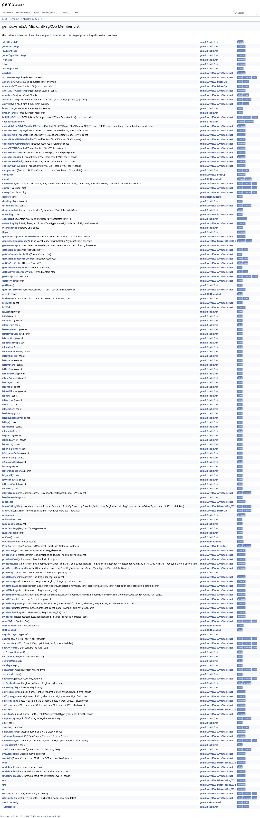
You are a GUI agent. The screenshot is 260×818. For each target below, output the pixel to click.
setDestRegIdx (10, 656)
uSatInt (6, 793)
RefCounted (9, 625)
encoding (7, 214)
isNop (5, 422)
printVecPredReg (11, 612)
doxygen (50, 816)
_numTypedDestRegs (14, 55)
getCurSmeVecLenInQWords (18, 258)
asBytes (6, 103)
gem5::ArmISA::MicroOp (213, 81)
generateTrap (10, 245)
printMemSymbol (12, 585)
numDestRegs (10, 523)
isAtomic (7, 311)
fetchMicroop (10, 227)
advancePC (8, 81)
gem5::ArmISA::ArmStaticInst (216, 72)
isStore (6, 466)
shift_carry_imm (11, 691)
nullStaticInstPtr (11, 519)
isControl (7, 324)
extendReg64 (9, 223)
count (5, 179)
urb (4, 784)
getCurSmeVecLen (12, 249)
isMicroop (7, 413)
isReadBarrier (10, 439)
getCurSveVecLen (12, 263)
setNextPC (8, 678)
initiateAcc (8, 298)
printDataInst (10, 559)
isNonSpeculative (12, 417)
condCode (8, 174)
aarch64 (6, 72)
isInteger (7, 382)
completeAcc (9, 170)
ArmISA (15, 19)
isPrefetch (8, 426)
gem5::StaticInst (209, 42)
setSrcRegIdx (9, 687)
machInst (7, 501)
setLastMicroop (11, 674)
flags (5, 232)
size (4, 722)
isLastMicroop (10, 391)
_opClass (7, 59)
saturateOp (8, 643)
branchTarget (10, 108)
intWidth (7, 307)
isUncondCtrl (9, 479)
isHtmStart (8, 364)
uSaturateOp (9, 797)
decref (6, 196)
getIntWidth (9, 280)
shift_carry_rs (10, 696)
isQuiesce (7, 435)
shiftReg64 (8, 714)
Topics (36, 12)
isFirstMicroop (10, 342)
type (4, 762)
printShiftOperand (12, 603)
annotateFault (10, 95)
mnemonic (8, 515)
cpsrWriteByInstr (12, 183)
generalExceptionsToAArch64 (18, 236)
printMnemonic (11, 594)
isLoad (6, 395)
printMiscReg (10, 590)
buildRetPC (8, 117)
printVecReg (9, 616)
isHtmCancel (9, 355)
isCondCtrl (8, 320)
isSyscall (7, 475)
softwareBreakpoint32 (15, 736)
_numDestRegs (10, 46)
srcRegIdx (8, 744)
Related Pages (23, 12)
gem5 (5, 19)
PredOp (6, 546)
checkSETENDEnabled (14, 148)
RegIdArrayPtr (10, 634)
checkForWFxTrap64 (13, 134)
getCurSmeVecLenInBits (16, 254)
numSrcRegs (9, 532)
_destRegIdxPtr (11, 42)
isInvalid (7, 386)
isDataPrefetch (10, 329)
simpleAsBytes (10, 718)
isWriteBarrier (10, 497)
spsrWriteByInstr (12, 740)
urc (4, 789)
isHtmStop (8, 369)
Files (77, 12)
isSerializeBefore (11, 453)
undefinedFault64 (12, 775)
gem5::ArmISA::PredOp (213, 174)
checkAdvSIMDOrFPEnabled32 (19, 126)
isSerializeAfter (11, 448)
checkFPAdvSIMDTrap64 (15, 143)
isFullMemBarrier (12, 351)
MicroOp (7, 510)
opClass (6, 537)
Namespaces (49, 12)
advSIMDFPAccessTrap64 (16, 90)
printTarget (8, 607)
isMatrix (7, 404)
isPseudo (7, 431)
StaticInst (7, 749)
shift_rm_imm (10, 700)
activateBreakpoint (13, 77)
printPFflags (9, 599)
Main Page (8, 12)
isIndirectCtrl (9, 373)
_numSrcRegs (9, 50)
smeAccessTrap (11, 731)
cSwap (6, 187)
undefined (8, 767)
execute (6, 218)
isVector (7, 488)
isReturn (7, 444)
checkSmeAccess (11, 152)
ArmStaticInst (10, 99)
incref (5, 294)
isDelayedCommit (12, 333)
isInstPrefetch (10, 378)
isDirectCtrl (8, 338)
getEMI (6, 276)
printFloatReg (10, 576)
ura (4, 780)
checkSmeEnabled (12, 156)
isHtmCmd (8, 360)
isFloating (7, 347)
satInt (5, 638)
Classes (65, 12)
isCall (5, 316)
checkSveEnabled (12, 161)
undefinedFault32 (12, 771)
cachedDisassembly (13, 121)
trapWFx (7, 758)
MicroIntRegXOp (31, 19)
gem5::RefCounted (210, 179)
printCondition (10, 554)
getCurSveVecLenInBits (15, 267)
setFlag (6, 665)
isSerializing (9, 457)
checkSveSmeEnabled (14, 165)
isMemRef (8, 408)
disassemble (9, 210)
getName (7, 285)
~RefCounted (9, 802)
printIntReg (9, 581)
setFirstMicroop (11, 660)
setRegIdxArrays (11, 683)
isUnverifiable (10, 484)
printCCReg (8, 550)
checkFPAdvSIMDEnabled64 (18, 139)
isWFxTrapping (10, 492)
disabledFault (10, 205)
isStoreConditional (12, 470)
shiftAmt (7, 709)
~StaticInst (8, 806)
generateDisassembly (14, 240)
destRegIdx (8, 201)
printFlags (8, 572)
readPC (6, 621)
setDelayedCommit (13, 652)
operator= (8, 541)
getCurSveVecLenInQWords (18, 271)
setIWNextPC (9, 669)
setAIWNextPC (10, 647)
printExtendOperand (14, 568)
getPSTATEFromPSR (13, 289)
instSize (6, 302)
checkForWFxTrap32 (13, 130)
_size (5, 64)
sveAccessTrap (10, 753)
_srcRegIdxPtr (10, 68)
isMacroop (8, 400)
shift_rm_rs (8, 705)
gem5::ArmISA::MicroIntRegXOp (63, 35)
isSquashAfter (10, 462)
